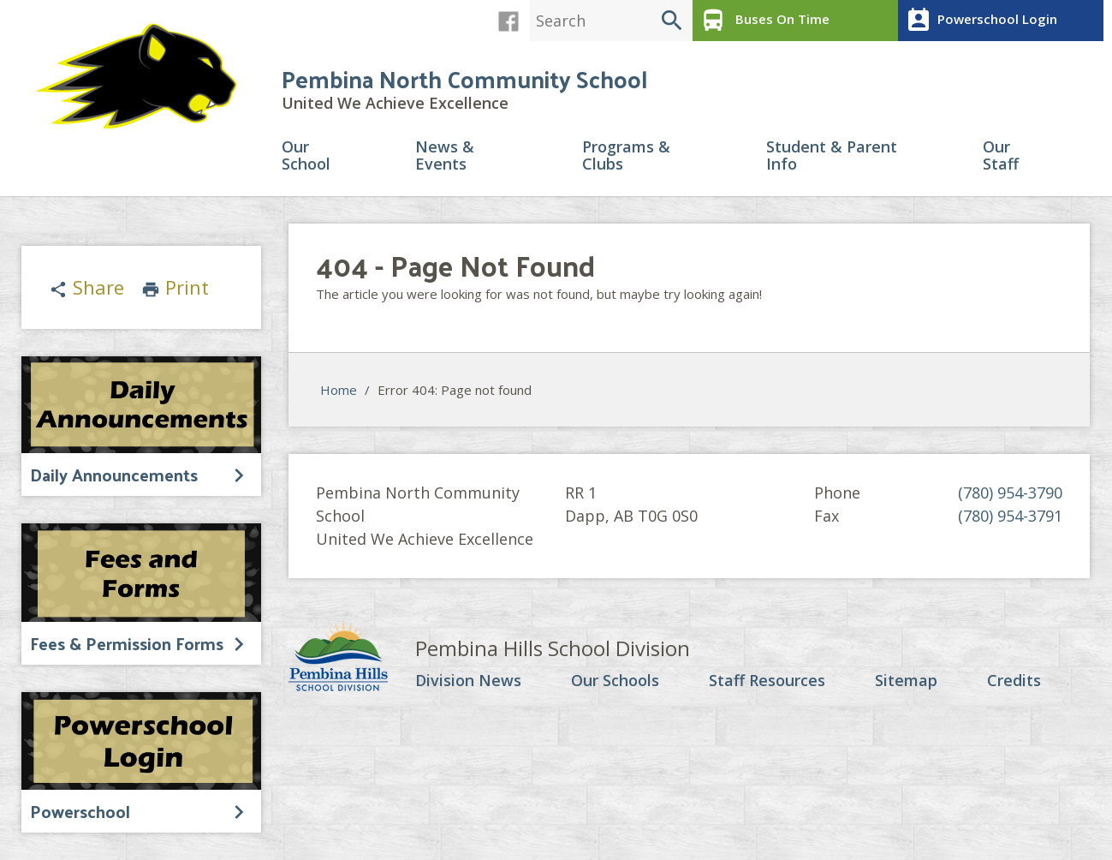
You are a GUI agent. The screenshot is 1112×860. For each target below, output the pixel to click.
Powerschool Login (979, 20)
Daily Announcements (114, 474)
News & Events (444, 156)
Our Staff (1001, 156)
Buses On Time (763, 20)
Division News (468, 681)
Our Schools (615, 681)
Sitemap (906, 681)
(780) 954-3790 (1010, 492)
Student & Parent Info (831, 156)
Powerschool (80, 811)
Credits (1014, 681)
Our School (306, 156)
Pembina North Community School (464, 78)
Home (338, 389)
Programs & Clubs (626, 156)
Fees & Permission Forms (126, 643)
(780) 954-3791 (1010, 515)
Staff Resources (767, 681)
